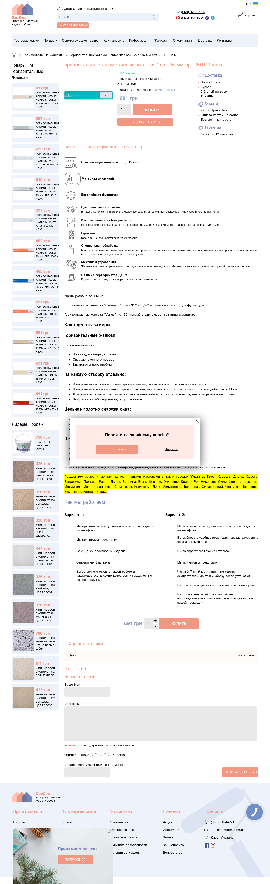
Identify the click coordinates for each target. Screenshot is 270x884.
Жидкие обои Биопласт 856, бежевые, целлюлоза (45, 502)
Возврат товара (122, 836)
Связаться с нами (124, 844)
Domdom (14, 55)
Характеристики (102, 147)
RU (249, 4)
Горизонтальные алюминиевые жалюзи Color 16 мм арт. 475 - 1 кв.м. (48, 406)
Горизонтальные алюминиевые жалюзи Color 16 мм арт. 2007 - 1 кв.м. (48, 314)
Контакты (249, 40)
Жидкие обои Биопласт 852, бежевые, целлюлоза (45, 700)
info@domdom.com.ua (227, 836)
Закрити (171, 449)
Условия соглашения (126, 859)
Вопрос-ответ (173, 859)
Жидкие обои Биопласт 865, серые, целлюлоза (45, 530)
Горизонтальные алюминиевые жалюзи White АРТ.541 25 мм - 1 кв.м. (48, 222)
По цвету (54, 40)
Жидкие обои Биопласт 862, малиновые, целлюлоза (45, 615)
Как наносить (123, 40)
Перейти (117, 449)
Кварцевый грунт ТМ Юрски (43, 445)
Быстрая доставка (33, 31)
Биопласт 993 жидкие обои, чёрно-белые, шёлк (46, 643)
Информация (151, 41)
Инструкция (172, 836)
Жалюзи (175, 41)
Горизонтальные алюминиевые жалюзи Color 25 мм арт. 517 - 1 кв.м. (48, 283)
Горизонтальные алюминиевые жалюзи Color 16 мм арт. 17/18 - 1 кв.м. (48, 100)
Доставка (227, 40)
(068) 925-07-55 (193, 12)
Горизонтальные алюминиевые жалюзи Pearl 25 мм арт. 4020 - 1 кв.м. (48, 192)
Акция (167, 829)
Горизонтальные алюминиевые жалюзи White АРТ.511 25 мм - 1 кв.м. (48, 130)
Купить (152, 110)
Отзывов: (143, 90)
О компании (201, 41)
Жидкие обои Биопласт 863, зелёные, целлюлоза (45, 587)
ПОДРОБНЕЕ (75, 859)
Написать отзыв (163, 90)
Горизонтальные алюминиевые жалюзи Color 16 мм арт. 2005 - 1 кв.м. (48, 345)
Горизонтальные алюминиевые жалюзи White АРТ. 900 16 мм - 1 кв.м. (48, 161)
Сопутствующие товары (86, 41)
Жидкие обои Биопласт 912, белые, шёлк (45, 671)
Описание (73, 147)
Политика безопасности (128, 851)
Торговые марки (26, 41)
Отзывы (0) (132, 147)
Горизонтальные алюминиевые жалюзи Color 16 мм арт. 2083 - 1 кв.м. (48, 375)
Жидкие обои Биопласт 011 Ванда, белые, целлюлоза (46, 558)
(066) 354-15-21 (192, 18)
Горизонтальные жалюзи (43, 55)
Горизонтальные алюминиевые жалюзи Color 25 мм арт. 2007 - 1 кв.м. (48, 253)
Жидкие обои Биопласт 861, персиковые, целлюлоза (45, 474)
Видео (168, 844)
